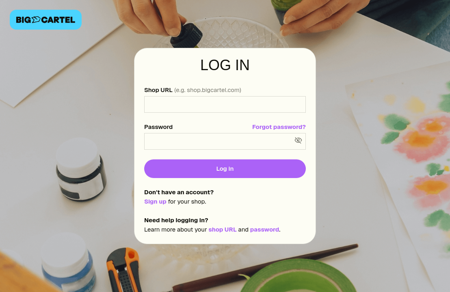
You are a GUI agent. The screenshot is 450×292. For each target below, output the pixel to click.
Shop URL (192, 90)
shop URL (222, 229)
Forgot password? (279, 127)
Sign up (155, 201)
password (264, 229)
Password (158, 127)
